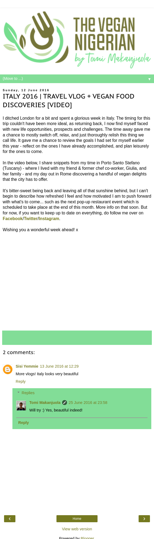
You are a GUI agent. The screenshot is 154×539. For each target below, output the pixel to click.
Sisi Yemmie (27, 366)
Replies (28, 393)
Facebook (13, 218)
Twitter (31, 218)
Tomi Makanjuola (45, 402)
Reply (21, 381)
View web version (77, 529)
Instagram (49, 218)
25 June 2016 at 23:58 (88, 402)
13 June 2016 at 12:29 (59, 366)
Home (77, 519)
